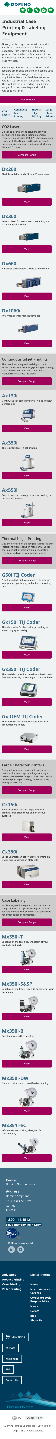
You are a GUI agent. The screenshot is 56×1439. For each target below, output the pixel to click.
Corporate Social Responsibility (41, 1299)
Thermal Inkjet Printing (36, 113)
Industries (9, 1274)
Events (34, 1311)
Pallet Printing (11, 1289)
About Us (36, 1320)
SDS (8, 1369)
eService (10, 1348)
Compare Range (27, 154)
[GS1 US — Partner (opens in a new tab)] (16, 1233)
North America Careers (40, 1291)
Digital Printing (40, 1274)
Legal (16, 1430)
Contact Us (12, 1380)
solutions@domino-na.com (24, 1224)
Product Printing (13, 1279)
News (34, 1306)
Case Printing (11, 1284)
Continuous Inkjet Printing (20, 113)
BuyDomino (15, 1337)
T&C (23, 1430)
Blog (33, 1315)
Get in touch (28, 99)
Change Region (34, 1417)
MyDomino (12, 1358)
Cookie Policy (44, 1425)
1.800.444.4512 (18, 1219)
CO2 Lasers (6, 113)
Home (34, 1284)
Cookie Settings (35, 1430)
